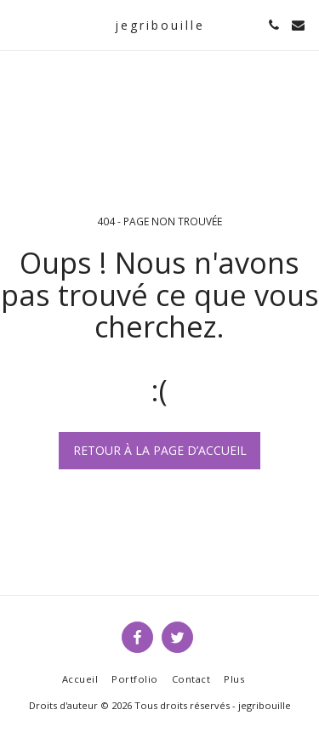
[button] (18, 24)
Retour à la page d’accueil (160, 450)
